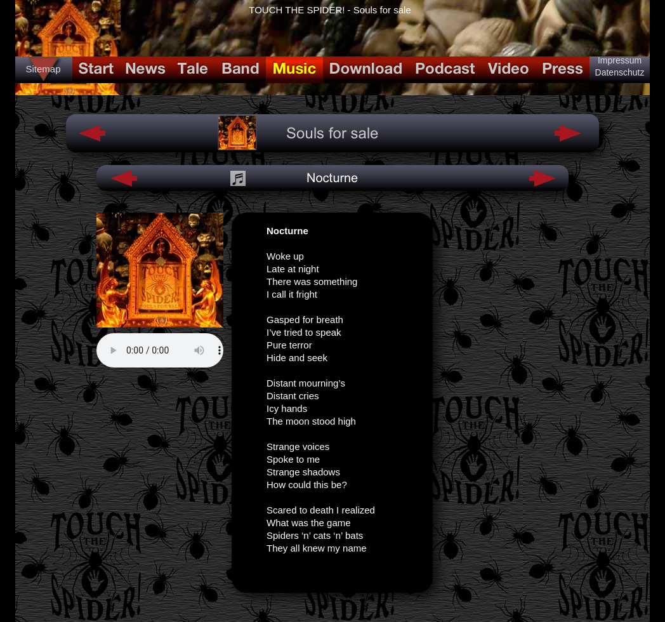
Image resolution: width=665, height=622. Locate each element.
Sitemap (42, 68)
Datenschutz (620, 72)
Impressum (620, 60)
